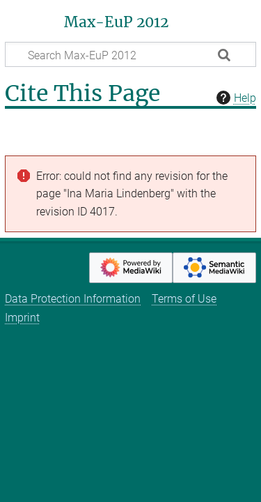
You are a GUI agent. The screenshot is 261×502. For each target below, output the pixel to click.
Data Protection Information (73, 298)
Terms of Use (184, 298)
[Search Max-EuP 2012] (130, 54)
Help (234, 98)
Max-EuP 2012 (116, 22)
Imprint (22, 317)
